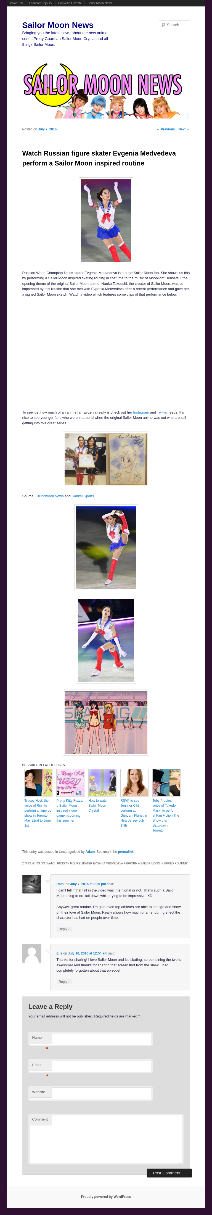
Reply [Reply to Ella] (64, 981)
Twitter (162, 412)
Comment (40, 1119)
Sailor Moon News (100, 3)
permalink (126, 852)
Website (38, 1092)
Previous (166, 129)
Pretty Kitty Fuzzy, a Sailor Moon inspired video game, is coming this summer (69, 810)
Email (40, 1066)
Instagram (141, 412)
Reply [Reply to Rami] (64, 929)
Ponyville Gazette (70, 3)
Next (184, 129)
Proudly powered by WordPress (106, 1197)
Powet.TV (16, 3)
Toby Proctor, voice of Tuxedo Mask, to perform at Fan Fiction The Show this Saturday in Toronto (165, 815)
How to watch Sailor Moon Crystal (98, 805)
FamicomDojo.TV (40, 3)
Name (40, 1039)
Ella (59, 953)
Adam (90, 852)
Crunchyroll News (50, 496)
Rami (61, 884)
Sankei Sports (83, 496)
